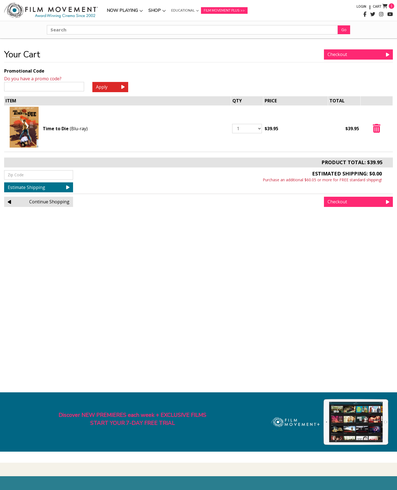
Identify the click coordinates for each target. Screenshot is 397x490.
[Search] (192, 29)
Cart (377, 7)
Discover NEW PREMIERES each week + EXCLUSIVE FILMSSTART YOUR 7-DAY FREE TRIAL (132, 419)
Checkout (358, 54)
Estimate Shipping (38, 187)
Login (361, 7)
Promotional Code (24, 71)
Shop (154, 10)
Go (344, 29)
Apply (110, 87)
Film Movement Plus (221, 10)
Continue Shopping (38, 202)
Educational (183, 10)
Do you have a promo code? (32, 79)
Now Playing (122, 10)
